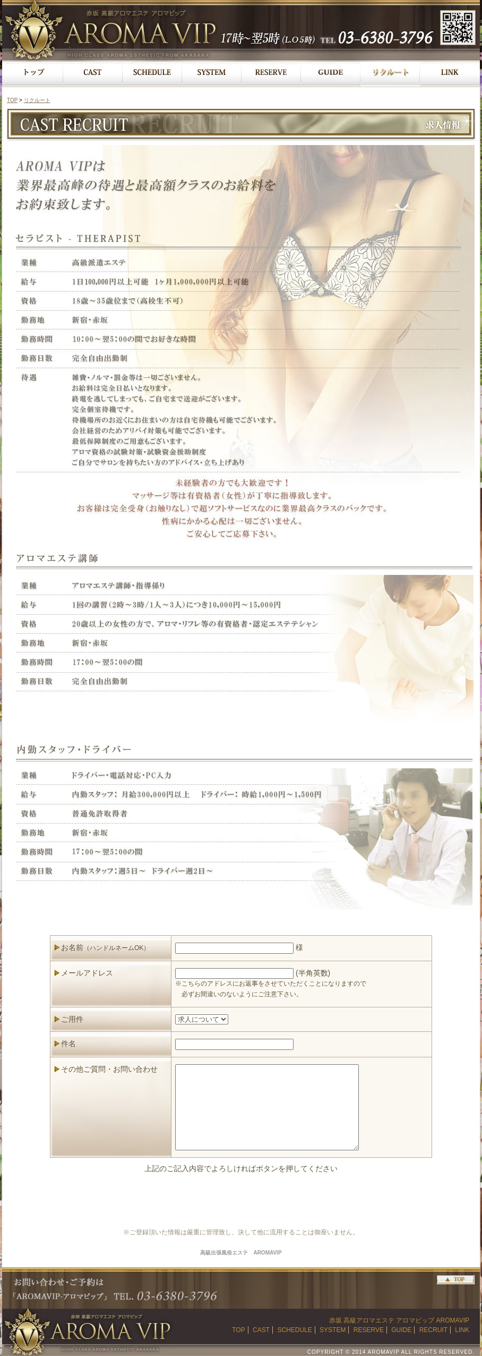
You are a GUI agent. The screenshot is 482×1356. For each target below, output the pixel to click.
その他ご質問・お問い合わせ (109, 1069)
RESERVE (369, 1330)
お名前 (105, 947)
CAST (261, 1330)
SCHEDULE (294, 1330)
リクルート (37, 100)
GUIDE (401, 1330)
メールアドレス (87, 973)
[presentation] (241, 1200)
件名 (68, 1043)
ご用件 (72, 1019)
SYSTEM (333, 1330)
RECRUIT (433, 1330)
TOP (12, 100)
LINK (462, 1330)
